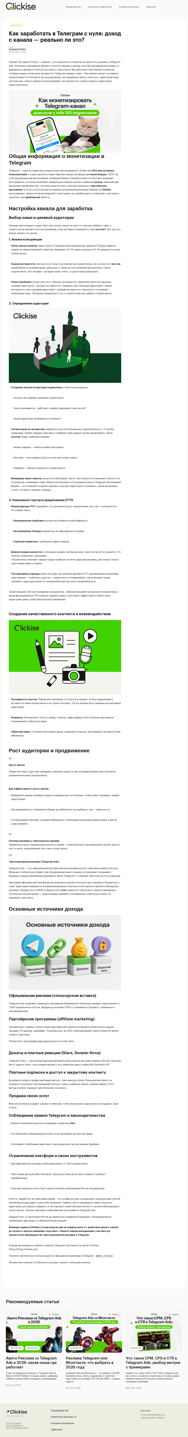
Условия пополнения (129, 7)
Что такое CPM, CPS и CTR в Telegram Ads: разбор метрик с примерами (153, 1362)
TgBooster (151, 7)
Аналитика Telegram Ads (100, 7)
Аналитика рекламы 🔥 (64, 1417)
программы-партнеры (37, 1041)
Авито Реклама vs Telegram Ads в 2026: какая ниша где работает (31, 1362)
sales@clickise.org (155, 1415)
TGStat (101, 246)
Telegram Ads (16, 25)
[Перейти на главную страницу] (21, 6)
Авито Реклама (16, 1348)
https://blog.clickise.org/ (23, 1249)
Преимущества (73, 7)
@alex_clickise (104, 1256)
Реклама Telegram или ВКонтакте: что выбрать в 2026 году (89, 1362)
